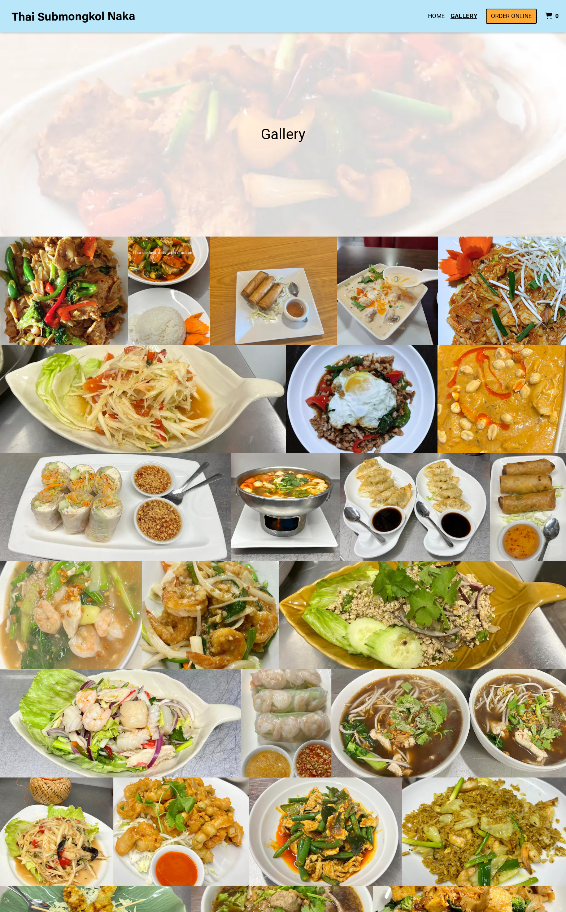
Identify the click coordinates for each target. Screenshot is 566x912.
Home (436, 15)
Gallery (463, 15)
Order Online (511, 15)
